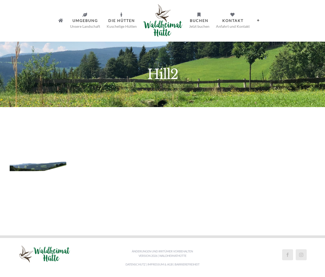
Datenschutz (136, 264)
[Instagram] (301, 254)
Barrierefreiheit (187, 264)
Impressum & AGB (160, 264)
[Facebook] (287, 254)
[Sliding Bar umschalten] (258, 20)
